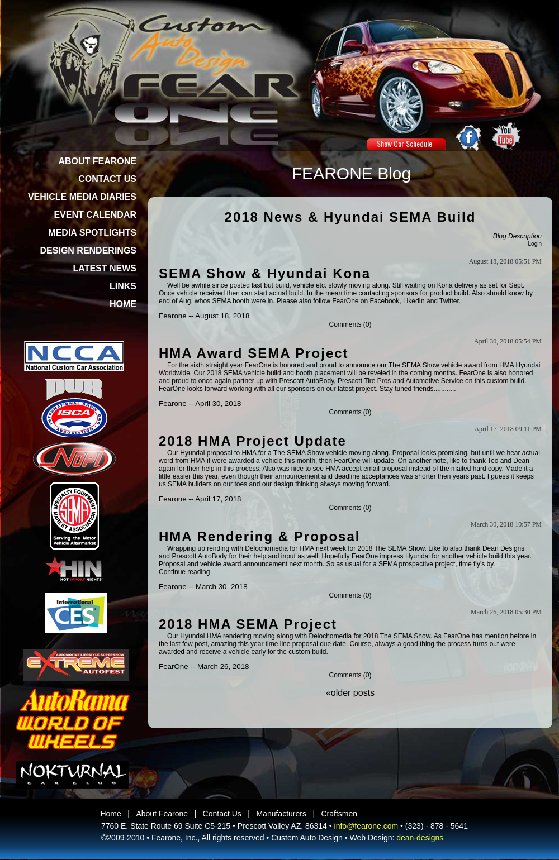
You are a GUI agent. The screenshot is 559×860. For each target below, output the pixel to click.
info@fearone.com (366, 825)
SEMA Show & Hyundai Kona (265, 273)
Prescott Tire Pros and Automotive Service (400, 381)
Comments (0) (350, 324)
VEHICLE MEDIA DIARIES (82, 197)
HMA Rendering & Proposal (259, 536)
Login (535, 244)
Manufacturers (281, 813)
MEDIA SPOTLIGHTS (92, 232)
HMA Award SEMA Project (254, 353)
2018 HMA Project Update (253, 440)
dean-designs (419, 837)
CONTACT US (107, 179)
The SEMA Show (414, 365)
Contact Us (222, 813)
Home (110, 813)
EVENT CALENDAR (95, 214)
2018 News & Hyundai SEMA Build (350, 216)
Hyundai (417, 556)
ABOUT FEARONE (97, 161)
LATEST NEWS (104, 268)
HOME (123, 304)
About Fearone (162, 813)
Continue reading (184, 572)
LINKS (123, 286)
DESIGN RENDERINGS (88, 250)
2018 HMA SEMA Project (248, 624)
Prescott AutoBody (306, 381)
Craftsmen (339, 813)
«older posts (350, 692)
